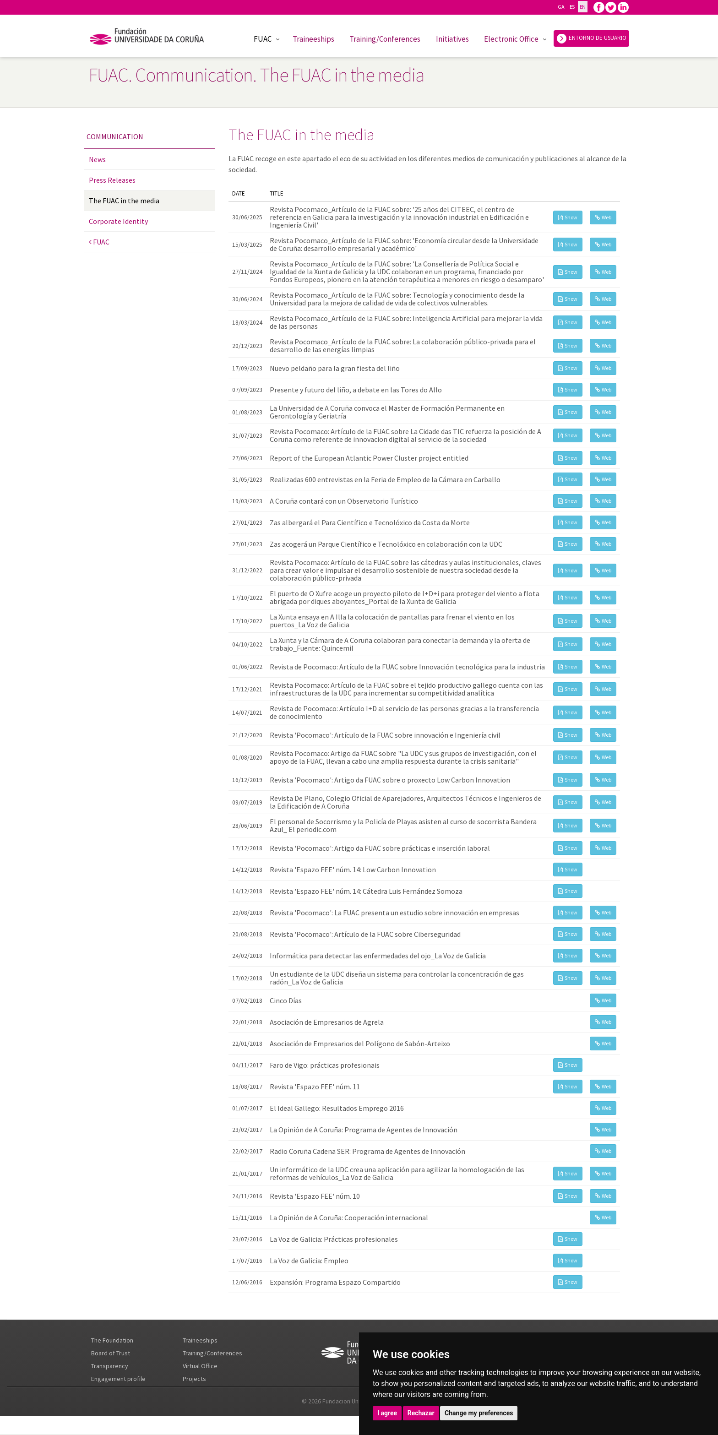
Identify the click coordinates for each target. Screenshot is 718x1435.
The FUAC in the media (124, 200)
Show (567, 217)
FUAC (263, 39)
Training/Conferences (384, 39)
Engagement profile (118, 1379)
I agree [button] (387, 1413)
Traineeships (313, 39)
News (97, 159)
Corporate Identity (118, 221)
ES (572, 6)
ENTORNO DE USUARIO (591, 38)
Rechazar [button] (421, 1413)
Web (603, 217)
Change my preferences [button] (479, 1413)
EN (583, 6)
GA (561, 6)
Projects (194, 1379)
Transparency (109, 1366)
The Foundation (112, 1340)
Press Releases (112, 180)
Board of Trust (110, 1353)
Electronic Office (511, 39)
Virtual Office (200, 1366)
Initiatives (452, 39)
